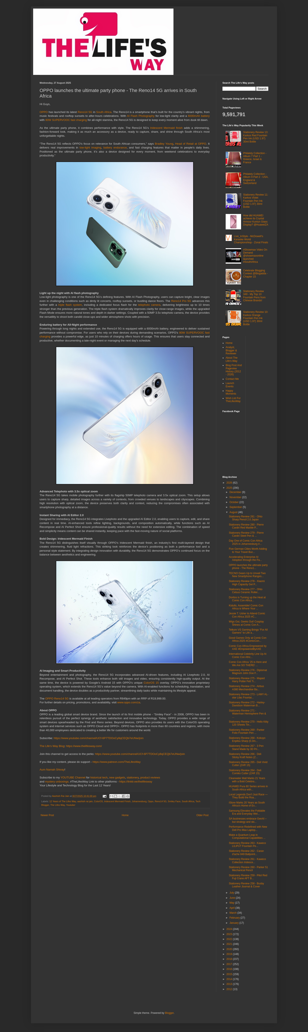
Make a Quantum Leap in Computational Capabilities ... (247, 836)
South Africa (104, 112)
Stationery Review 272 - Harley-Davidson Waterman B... (247, 704)
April (232, 907)
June (233, 897)
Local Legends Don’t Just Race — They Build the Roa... (248, 796)
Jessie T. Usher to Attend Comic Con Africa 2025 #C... (247, 615)
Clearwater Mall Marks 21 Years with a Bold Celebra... (247, 780)
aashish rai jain (85, 801)
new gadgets (117, 777)
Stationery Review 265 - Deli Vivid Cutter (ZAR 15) (248, 764)
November (236, 497)
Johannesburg (139, 801)
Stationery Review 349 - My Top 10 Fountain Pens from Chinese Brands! (254, 296)
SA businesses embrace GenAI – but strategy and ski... (248, 820)
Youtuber (70, 805)
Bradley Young (164, 143)
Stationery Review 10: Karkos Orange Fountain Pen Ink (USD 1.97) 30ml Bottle (255, 318)
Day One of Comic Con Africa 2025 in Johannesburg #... (245, 542)
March (233, 912)
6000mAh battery (199, 115)
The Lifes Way (57, 805)
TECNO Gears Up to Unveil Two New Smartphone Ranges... (247, 575)
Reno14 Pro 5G (181, 301)
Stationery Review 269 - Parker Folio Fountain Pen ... (246, 731)
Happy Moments (231, 392)
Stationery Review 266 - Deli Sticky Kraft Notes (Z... (245, 756)
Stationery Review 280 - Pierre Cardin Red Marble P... (246, 526)
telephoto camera (149, 304)
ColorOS (98, 801)
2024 (230, 929)
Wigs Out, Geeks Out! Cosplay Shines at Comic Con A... (246, 623)
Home (125, 815)
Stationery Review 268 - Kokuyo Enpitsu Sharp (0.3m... (247, 739)
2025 (230, 487)
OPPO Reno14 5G (56, 698)
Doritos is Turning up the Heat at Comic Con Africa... (247, 599)
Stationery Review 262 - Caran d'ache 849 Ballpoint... (246, 852)
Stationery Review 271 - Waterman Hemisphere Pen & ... (247, 713)
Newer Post (47, 815)
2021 (230, 944)
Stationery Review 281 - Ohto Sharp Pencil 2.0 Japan (245, 518)
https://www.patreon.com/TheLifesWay (117, 761)
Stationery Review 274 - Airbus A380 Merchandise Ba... (246, 688)
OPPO (44, 112)
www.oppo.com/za (128, 702)
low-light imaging (90, 147)
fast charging (79, 120)
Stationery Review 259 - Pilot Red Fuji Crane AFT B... (248, 877)
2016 (230, 969)
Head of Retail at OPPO (190, 143)
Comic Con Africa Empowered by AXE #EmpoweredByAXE (248, 647)
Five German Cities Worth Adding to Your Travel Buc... (248, 550)
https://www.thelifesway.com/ (84, 746)
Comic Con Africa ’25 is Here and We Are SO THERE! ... (248, 664)
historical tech (99, 777)
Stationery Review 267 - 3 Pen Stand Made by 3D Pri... (246, 747)
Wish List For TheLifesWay (233, 400)
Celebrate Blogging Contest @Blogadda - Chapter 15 (255, 273)
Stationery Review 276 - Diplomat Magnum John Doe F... (248, 672)
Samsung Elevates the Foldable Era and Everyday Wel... (247, 812)
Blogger (169, 1012)
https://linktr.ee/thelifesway (135, 781)
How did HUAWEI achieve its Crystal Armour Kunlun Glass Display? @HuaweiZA (255, 220)
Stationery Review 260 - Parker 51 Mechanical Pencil (248, 869)
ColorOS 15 (151, 682)
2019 (230, 954)
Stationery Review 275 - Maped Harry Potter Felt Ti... (247, 680)
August (234, 512)
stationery (133, 777)
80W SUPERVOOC (57, 120)
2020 (230, 949)
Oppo (150, 801)
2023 (230, 934)
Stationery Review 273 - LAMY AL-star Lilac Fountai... (248, 696)
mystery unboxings (57, 781)
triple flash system (70, 304)
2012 (230, 989)
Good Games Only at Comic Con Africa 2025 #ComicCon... (247, 639)
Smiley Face (174, 801)
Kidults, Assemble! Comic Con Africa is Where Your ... (246, 607)
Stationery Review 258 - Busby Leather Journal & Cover (246, 885)
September (236, 507)
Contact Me (232, 378)
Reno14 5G (85, 112)
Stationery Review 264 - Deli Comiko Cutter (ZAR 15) (245, 772)
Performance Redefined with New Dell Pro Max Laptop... (248, 828)
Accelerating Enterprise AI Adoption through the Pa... (245, 558)
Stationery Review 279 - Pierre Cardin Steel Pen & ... (246, 534)
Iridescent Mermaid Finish (117, 801)
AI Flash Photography (140, 115)
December (236, 492)
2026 (230, 482)
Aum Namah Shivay (52, 769)
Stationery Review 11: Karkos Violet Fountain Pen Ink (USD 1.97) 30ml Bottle (255, 201)
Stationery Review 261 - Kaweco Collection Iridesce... (247, 861)
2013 (230, 984)
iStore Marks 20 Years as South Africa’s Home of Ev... (247, 804)
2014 (230, 979)
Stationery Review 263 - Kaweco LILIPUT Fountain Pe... (247, 845)
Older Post (202, 815)
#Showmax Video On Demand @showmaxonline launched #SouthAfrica (255, 256)
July (232, 892)
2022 (230, 939)
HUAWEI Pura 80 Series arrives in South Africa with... (248, 788)
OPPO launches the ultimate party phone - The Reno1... (248, 567)
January (234, 922)
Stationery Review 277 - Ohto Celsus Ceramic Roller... (245, 591)
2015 (230, 974)
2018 (230, 959)
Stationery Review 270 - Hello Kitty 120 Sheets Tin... (248, 723)
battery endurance (115, 147)
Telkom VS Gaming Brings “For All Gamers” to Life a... (248, 631)
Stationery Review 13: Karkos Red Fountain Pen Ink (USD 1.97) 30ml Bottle (255, 137)
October (234, 502)
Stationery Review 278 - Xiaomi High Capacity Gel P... (247, 583)
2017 (230, 964)
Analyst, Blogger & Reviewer (231, 350)
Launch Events (230, 385)
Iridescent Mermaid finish (166, 127)
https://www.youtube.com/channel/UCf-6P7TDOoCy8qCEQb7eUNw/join (99, 738)
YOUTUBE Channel (73, 777)
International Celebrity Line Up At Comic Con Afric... (247, 655)
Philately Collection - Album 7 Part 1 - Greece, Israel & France (255, 158)
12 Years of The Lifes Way (62, 801)
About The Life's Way (231, 359)
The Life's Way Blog (52, 746)
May (232, 902)
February (235, 917)
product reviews (150, 777)
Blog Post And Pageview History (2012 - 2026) (234, 370)
